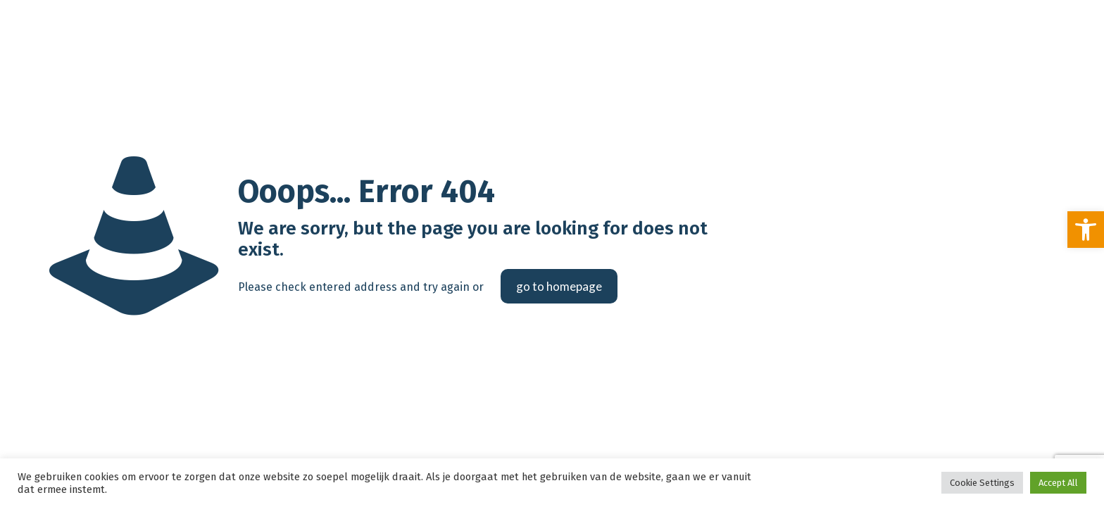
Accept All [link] (1058, 482)
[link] (1085, 229)
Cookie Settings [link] (982, 482)
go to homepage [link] (559, 286)
